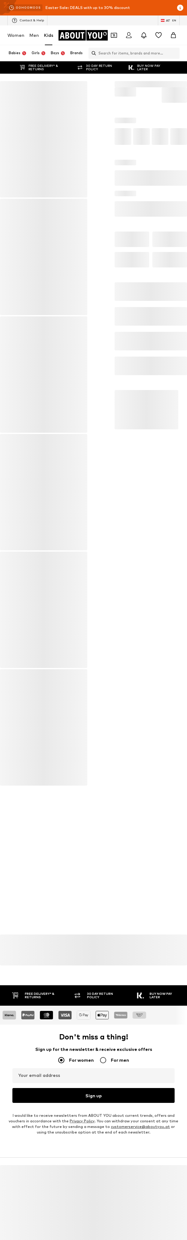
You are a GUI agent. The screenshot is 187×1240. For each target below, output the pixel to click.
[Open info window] (180, 8)
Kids (48, 35)
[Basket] (173, 35)
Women (15, 35)
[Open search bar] (92, 53)
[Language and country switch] (168, 20)
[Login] (129, 35)
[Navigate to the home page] (83, 35)
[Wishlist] (158, 35)
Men (34, 35)
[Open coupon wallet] (114, 35)
